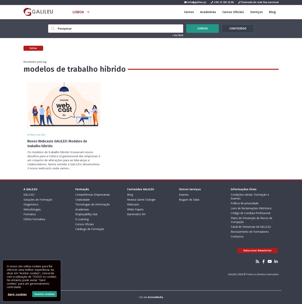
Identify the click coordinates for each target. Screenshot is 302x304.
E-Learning (82, 219)
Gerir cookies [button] (17, 294)
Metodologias (32, 209)
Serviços (256, 12)
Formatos (29, 214)
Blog (272, 12)
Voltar (33, 48)
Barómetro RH (136, 214)
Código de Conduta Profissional (250, 213)
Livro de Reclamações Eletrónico (251, 208)
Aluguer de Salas (189, 199)
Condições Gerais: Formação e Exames (250, 196)
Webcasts (133, 204)
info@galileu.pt (195, 2)
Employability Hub (86, 214)
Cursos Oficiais (233, 12)
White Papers (135, 209)
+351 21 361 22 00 (222, 2)
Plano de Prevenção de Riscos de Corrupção (251, 220)
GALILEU (28, 194)
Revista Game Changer (141, 199)
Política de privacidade (244, 203)
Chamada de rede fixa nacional (258, 2)
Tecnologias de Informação (92, 204)
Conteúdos (238, 27)
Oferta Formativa (34, 219)
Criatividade (82, 199)
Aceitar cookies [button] (44, 294)
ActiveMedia (155, 297)
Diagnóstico (31, 204)
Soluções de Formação (37, 199)
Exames (184, 194)
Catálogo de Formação (89, 229)
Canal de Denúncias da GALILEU (251, 226)
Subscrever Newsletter (257, 250)
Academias (208, 12)
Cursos (189, 12)
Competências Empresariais (92, 194)
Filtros (177, 35)
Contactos (237, 236)
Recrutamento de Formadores (250, 231)
